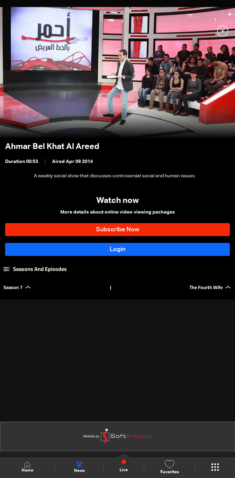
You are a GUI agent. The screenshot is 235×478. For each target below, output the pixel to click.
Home (27, 467)
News (79, 467)
